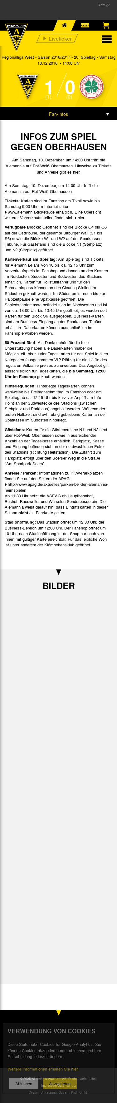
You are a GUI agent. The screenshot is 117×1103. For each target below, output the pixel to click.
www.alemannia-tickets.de (31, 212)
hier (81, 217)
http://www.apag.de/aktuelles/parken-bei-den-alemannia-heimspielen (56, 487)
